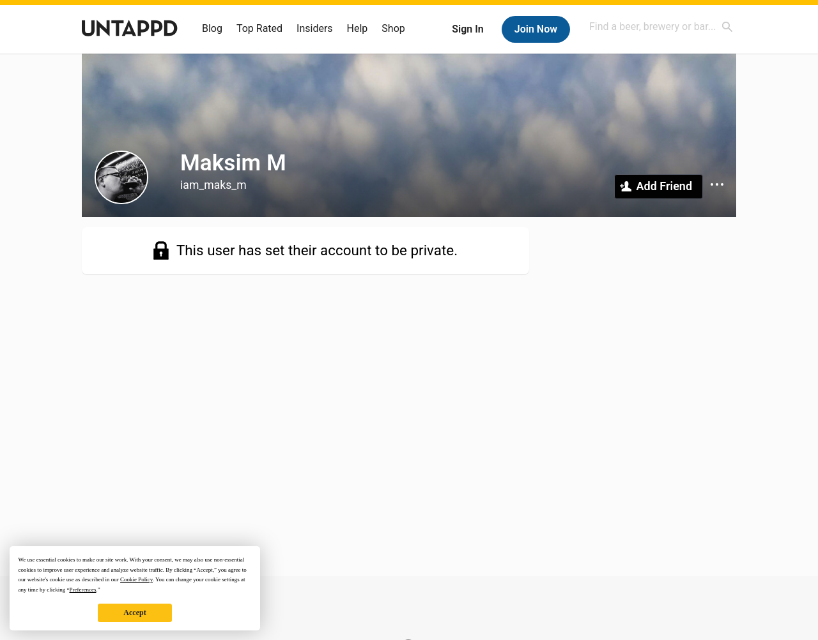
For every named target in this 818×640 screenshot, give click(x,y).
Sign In (467, 29)
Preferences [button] (82, 589)
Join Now (535, 29)
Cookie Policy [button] (136, 579)
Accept (134, 612)
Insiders (315, 28)
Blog (212, 28)
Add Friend (664, 186)
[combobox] (661, 26)
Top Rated (259, 28)
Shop (393, 28)
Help (357, 28)
